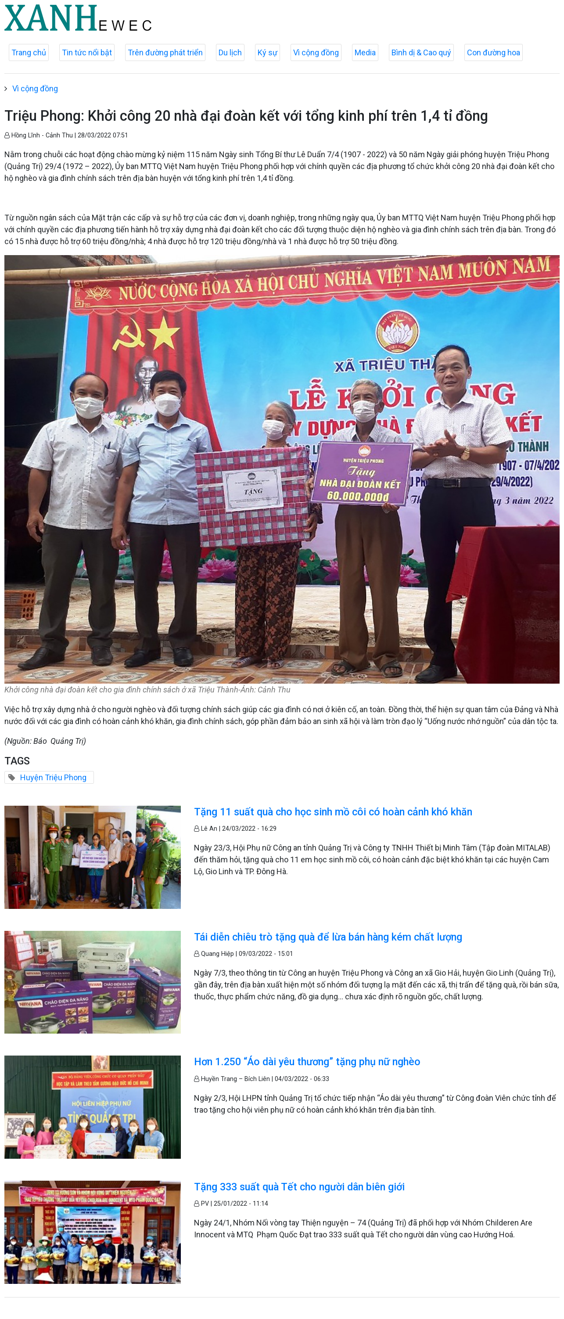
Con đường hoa (493, 52)
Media (365, 52)
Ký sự (267, 52)
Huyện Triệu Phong (53, 777)
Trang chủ (28, 52)
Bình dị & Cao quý (421, 52)
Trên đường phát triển (165, 52)
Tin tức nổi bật (87, 52)
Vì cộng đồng (316, 52)
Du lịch (230, 52)
